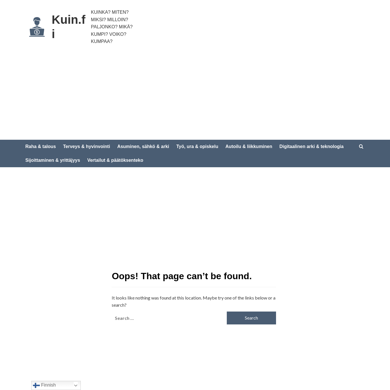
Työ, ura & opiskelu (197, 146)
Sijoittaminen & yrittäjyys (52, 160)
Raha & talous (40, 146)
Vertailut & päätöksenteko (115, 160)
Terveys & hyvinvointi (86, 146)
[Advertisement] (195, 97)
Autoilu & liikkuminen (248, 146)
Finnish (44, 385)
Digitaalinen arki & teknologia (311, 146)
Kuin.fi (69, 27)
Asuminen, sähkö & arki (143, 146)
